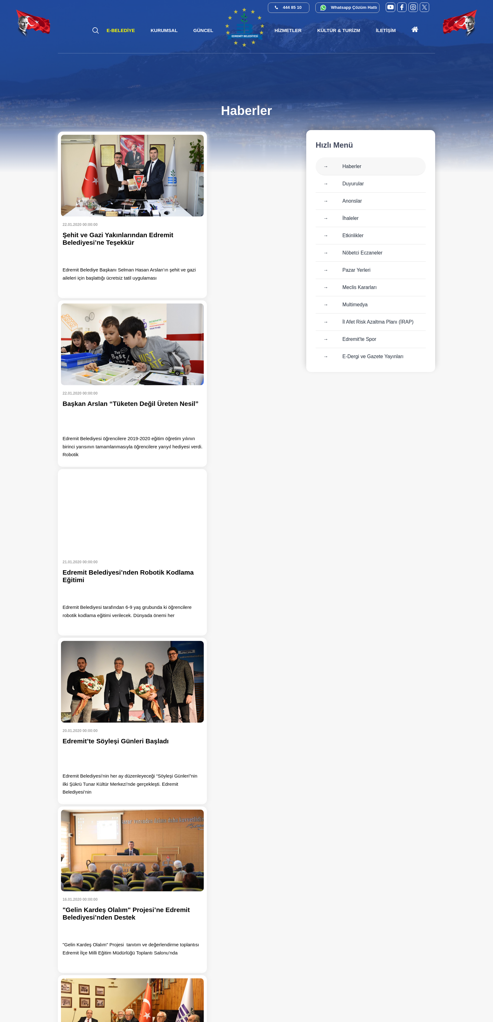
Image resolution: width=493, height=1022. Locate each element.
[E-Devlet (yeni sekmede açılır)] (382, 998)
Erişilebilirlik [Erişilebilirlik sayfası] (269, 1005)
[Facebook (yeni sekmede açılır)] (402, 7)
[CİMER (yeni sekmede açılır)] (365, 998)
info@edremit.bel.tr (416, 968)
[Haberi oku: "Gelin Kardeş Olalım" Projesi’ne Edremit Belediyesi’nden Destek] (116, 552)
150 (284, 825)
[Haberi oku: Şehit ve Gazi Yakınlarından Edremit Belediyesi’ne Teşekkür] (116, 215)
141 (120, 825)
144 (174, 825)
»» (102, 840)
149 (266, 825)
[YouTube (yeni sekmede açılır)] (390, 7)
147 (229, 825)
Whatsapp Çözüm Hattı (355, 7)
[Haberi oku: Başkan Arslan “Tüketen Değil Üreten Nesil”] (237, 215)
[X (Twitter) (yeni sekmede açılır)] (424, 7)
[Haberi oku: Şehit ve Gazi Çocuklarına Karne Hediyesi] (116, 721)
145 (193, 825)
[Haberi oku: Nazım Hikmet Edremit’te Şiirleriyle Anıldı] (237, 552)
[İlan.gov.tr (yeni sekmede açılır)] (434, 998)
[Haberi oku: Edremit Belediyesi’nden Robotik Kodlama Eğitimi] (116, 383)
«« (66, 825)
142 (138, 825)
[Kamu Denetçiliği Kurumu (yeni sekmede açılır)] (399, 998)
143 (156, 825)
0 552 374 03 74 (402, 932)
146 (211, 825)
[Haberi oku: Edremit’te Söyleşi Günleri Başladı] (237, 383)
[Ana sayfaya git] (415, 30)
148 (247, 825)
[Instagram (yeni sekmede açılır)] (413, 7)
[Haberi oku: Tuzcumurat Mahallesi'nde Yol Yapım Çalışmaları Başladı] (237, 721)
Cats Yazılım (239, 1005)
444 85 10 (292, 7)
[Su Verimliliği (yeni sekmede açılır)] (416, 998)
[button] (164, 30)
